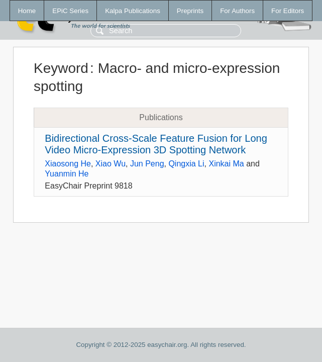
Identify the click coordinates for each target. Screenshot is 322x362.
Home (27, 11)
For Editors (287, 11)
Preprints (190, 11)
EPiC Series (70, 11)
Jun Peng (147, 163)
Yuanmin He (66, 173)
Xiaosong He (68, 163)
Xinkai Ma (226, 163)
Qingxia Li (186, 163)
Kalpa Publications (132, 11)
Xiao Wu (110, 163)
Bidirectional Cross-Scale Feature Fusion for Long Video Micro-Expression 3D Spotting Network (156, 144)
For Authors (237, 11)
